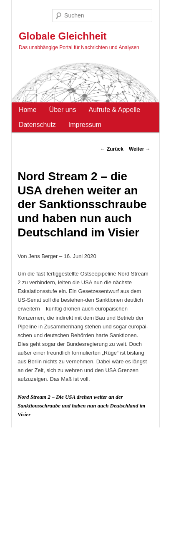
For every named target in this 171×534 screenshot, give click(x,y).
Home (28, 109)
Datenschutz (37, 124)
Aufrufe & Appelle (115, 109)
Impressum (84, 124)
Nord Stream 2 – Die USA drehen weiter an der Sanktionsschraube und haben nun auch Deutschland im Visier (81, 405)
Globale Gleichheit (63, 36)
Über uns (62, 109)
